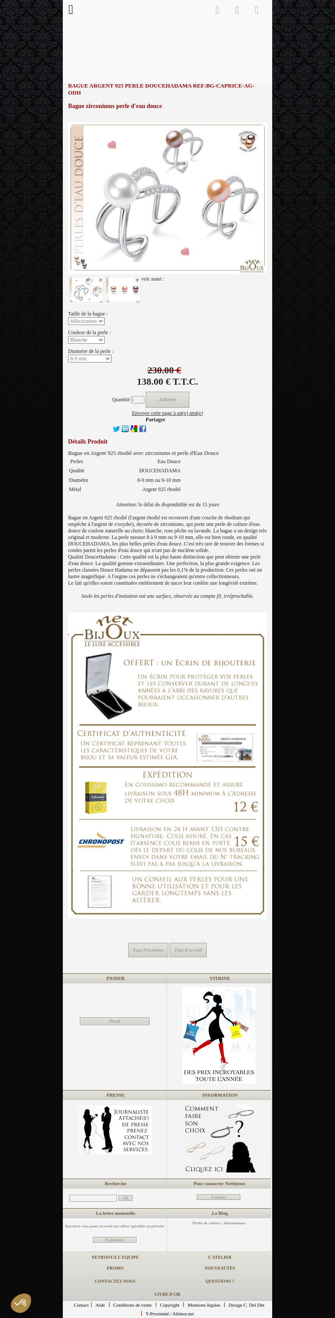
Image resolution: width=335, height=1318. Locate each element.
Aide (100, 1305)
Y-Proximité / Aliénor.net (170, 1313)
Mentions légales (204, 1305)
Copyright (170, 1305)
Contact (81, 1305)
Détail (114, 1021)
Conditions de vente (132, 1305)
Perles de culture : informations (218, 1223)
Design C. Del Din (246, 1305)
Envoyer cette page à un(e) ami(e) (167, 413)
